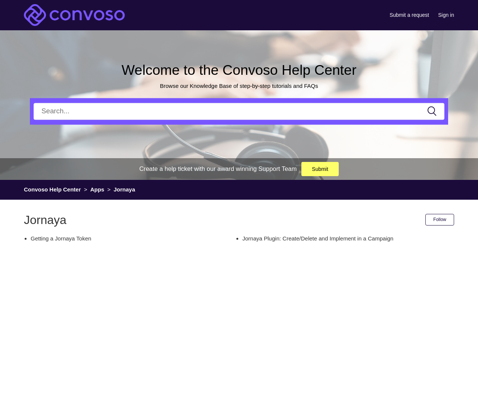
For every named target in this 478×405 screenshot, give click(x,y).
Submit (320, 169)
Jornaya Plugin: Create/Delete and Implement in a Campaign (317, 238)
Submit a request (409, 15)
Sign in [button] (446, 15)
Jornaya (124, 189)
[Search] (239, 111)
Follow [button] (439, 219)
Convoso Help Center (52, 189)
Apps (97, 189)
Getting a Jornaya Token (61, 238)
